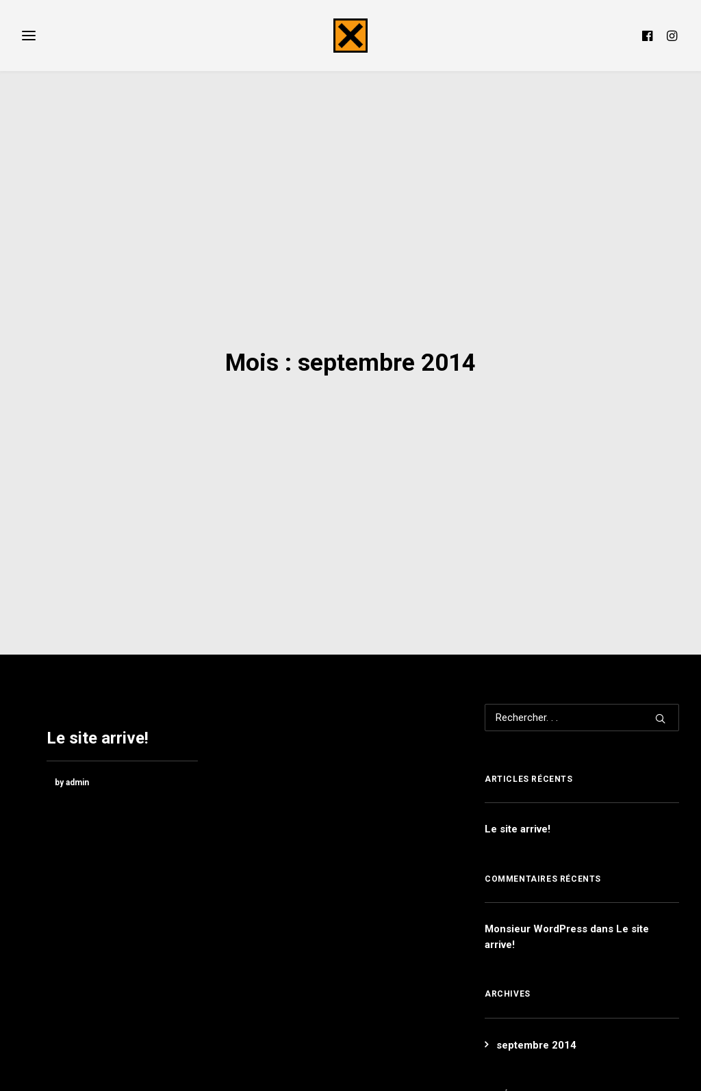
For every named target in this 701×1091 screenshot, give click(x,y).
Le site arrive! (98, 679)
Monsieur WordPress (536, 870)
